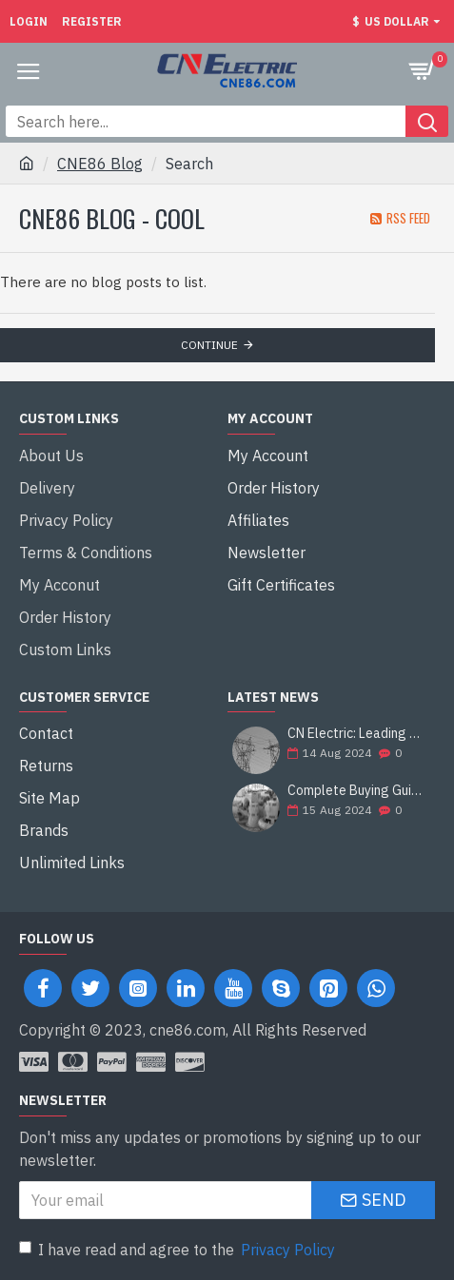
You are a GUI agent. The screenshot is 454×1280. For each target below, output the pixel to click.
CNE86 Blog (100, 163)
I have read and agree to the (178, 1249)
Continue (209, 345)
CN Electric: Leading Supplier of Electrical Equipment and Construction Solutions (355, 734)
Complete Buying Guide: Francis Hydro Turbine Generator (355, 791)
